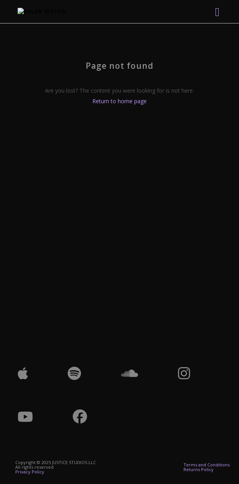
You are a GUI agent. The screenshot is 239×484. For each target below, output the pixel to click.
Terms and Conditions (206, 465)
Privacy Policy (29, 472)
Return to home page (119, 101)
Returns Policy (198, 469)
